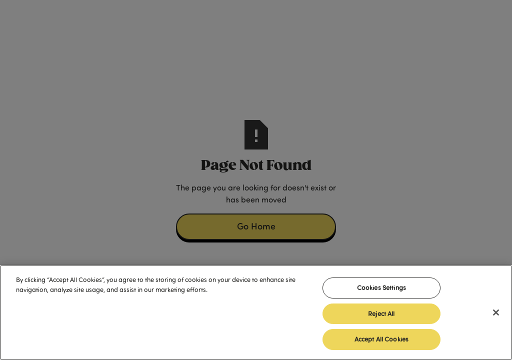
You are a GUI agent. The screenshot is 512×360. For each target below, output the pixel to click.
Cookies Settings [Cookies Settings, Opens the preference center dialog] (381, 288)
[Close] (496, 313)
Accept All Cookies (381, 339)
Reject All (381, 314)
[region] (256, 312)
